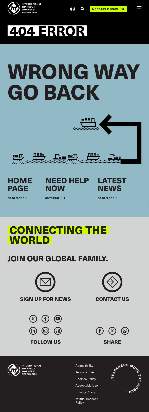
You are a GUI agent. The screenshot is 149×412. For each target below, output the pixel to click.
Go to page (15, 198)
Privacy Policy (85, 392)
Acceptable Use (86, 385)
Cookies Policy (85, 379)
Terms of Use (84, 372)
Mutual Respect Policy (86, 400)
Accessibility (84, 365)
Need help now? (105, 9)
